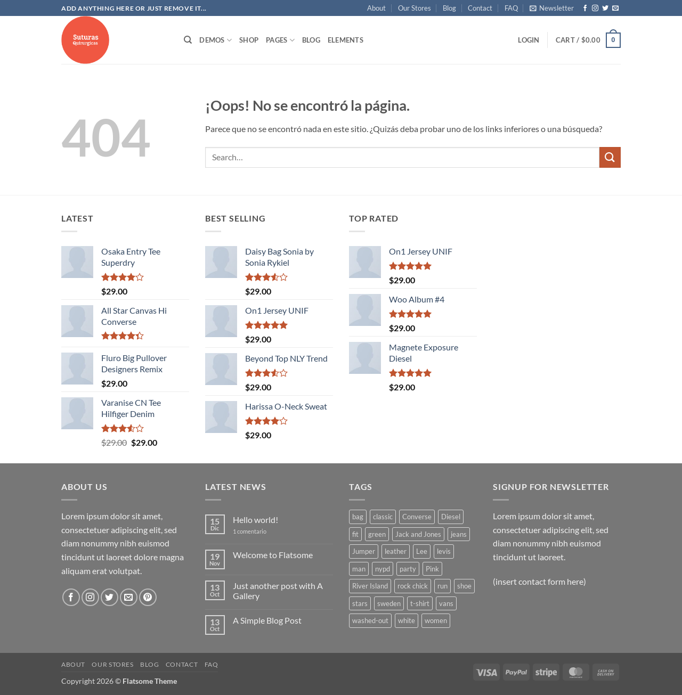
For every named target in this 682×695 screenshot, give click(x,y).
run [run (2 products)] (442, 586)
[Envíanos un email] (615, 8)
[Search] (188, 40)
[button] (552, 8)
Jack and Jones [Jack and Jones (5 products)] (418, 534)
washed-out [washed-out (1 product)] (370, 620)
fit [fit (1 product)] (355, 534)
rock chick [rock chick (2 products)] (412, 586)
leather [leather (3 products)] (396, 551)
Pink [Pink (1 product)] (432, 569)
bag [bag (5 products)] (357, 516)
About (376, 8)
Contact (480, 8)
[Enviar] (610, 157)
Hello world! (255, 519)
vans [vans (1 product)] (446, 603)
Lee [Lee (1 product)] (421, 551)
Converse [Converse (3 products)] (417, 516)
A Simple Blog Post (267, 620)
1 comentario (257, 531)
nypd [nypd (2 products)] (382, 569)
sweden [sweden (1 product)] (389, 603)
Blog (449, 8)
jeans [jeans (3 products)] (459, 534)
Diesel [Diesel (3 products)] (450, 516)
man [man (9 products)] (359, 569)
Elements (345, 40)
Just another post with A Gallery (278, 590)
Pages (280, 40)
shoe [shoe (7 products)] (464, 586)
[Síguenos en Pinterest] (148, 597)
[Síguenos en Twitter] (605, 8)
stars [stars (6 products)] (360, 603)
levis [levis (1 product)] (444, 551)
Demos (215, 40)
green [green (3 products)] (377, 534)
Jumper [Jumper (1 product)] (363, 551)
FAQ (511, 8)
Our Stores (414, 8)
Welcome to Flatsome (273, 555)
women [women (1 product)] (436, 620)
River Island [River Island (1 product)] (370, 586)
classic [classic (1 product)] (383, 516)
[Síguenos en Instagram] (595, 8)
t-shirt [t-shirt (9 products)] (419, 603)
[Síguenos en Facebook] (585, 8)
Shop (248, 40)
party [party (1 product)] (408, 569)
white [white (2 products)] (406, 620)
